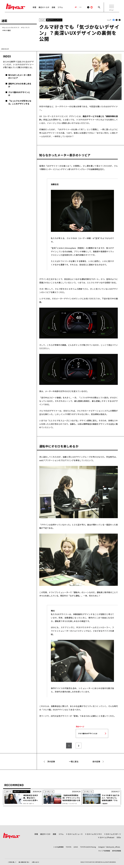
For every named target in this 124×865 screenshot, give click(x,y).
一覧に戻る (74, 761)
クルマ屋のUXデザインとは (19, 93)
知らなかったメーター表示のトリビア (19, 76)
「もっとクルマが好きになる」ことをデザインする (19, 102)
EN (80, 7)
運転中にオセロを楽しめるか (19, 85)
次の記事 (51, 761)
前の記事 (96, 761)
